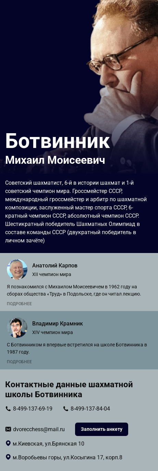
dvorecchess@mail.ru (39, 429)
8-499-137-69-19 (32, 408)
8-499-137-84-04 (90, 408)
